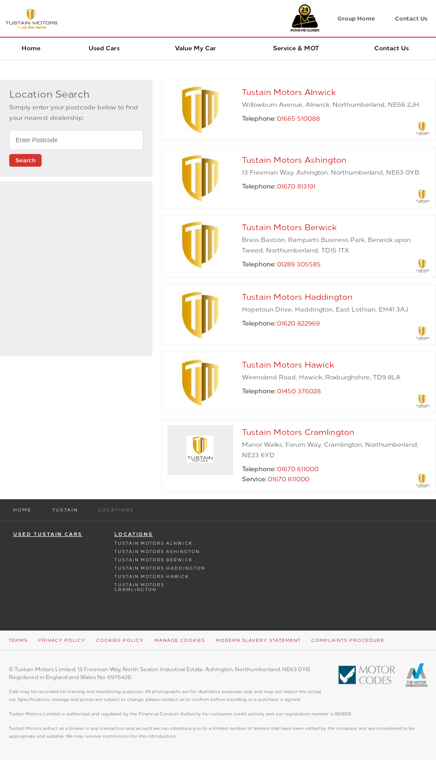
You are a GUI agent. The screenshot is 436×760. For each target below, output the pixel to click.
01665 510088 (298, 119)
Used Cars (104, 48)
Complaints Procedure (347, 640)
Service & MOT (296, 48)
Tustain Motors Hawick (151, 576)
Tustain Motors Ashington (157, 551)
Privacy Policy (61, 640)
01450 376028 (299, 391)
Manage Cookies (179, 640)
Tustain (65, 510)
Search (25, 160)
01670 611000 (298, 469)
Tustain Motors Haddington (159, 568)
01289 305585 (299, 264)
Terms (18, 640)
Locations (133, 534)
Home (30, 48)
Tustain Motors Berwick (153, 559)
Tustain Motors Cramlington (139, 587)
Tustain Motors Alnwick (153, 543)
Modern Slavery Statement (258, 640)
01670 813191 (296, 186)
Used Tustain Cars (47, 534)
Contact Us (391, 48)
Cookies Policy (120, 640)
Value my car (195, 48)
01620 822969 (298, 323)
